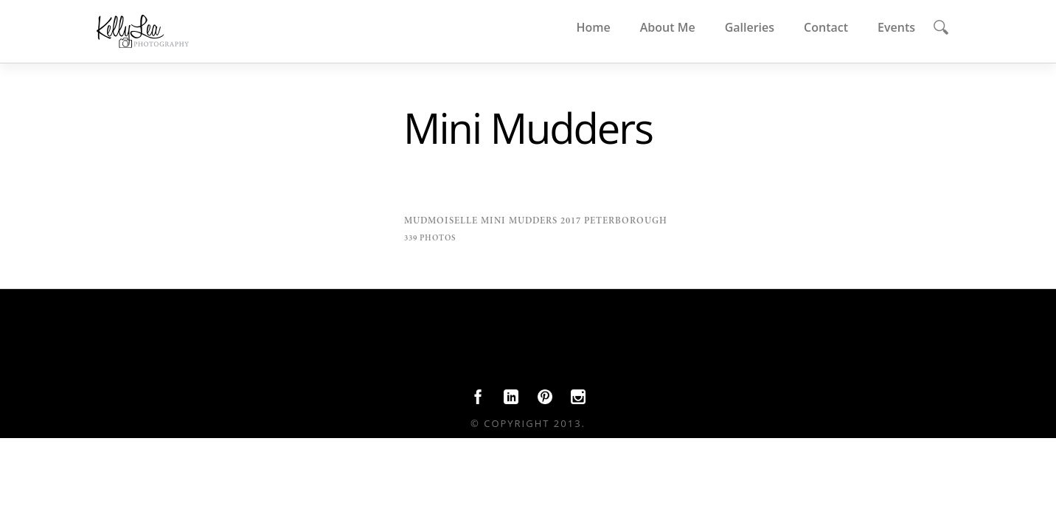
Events (896, 27)
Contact (826, 27)
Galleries (749, 27)
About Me (667, 27)
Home (593, 27)
